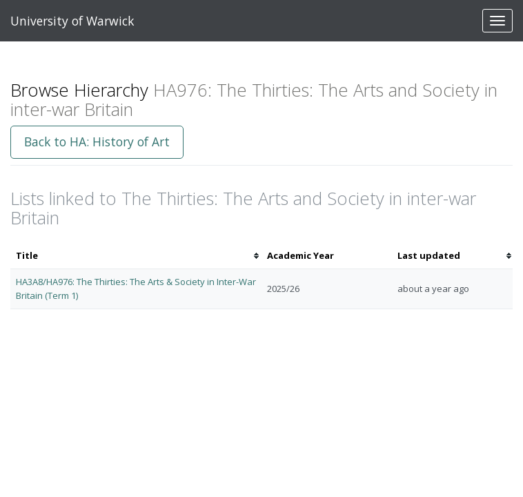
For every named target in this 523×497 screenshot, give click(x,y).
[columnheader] (136, 256)
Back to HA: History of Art (97, 141)
